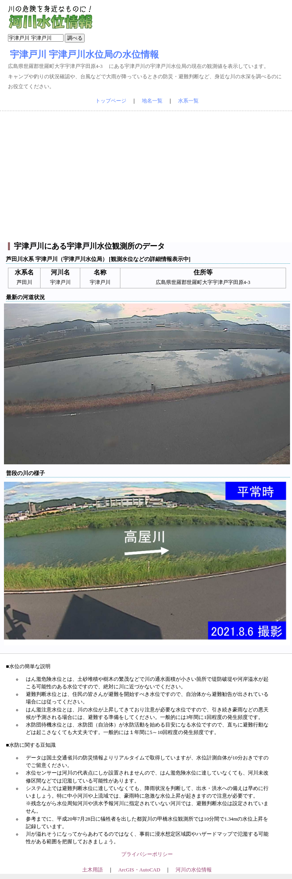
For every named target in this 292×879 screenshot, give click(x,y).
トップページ (110, 101)
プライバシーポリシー (147, 854)
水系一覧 (188, 101)
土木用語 (92, 870)
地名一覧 (152, 101)
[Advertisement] (146, 176)
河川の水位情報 (194, 870)
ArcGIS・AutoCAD (139, 870)
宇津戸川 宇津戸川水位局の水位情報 (84, 54)
